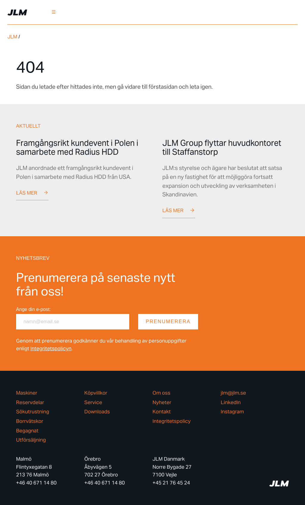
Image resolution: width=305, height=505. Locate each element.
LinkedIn (231, 402)
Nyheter (161, 402)
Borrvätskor (29, 421)
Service (93, 402)
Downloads (97, 411)
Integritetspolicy (171, 421)
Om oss (161, 392)
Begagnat (27, 430)
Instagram (232, 411)
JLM (12, 37)
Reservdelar (30, 402)
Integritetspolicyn (50, 348)
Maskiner (26, 392)
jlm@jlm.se (233, 392)
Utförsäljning (31, 440)
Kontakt (161, 411)
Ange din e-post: (33, 309)
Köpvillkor (95, 392)
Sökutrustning (32, 411)
